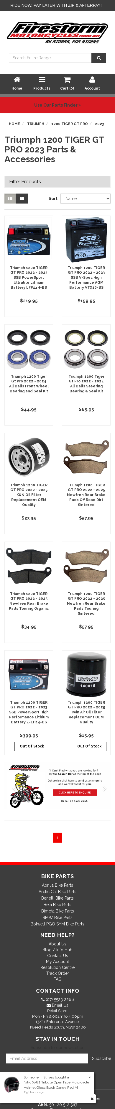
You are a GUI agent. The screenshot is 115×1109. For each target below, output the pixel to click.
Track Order (57, 973)
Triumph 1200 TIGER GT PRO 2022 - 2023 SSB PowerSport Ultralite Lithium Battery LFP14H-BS (28, 278)
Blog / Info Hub (57, 949)
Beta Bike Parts (57, 904)
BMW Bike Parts (57, 917)
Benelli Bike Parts (57, 898)
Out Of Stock (32, 746)
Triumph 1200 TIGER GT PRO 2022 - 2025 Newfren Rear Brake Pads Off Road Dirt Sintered (86, 495)
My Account (57, 961)
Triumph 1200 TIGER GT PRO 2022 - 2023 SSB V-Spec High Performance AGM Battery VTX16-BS (86, 278)
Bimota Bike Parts (57, 911)
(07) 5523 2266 (59, 999)
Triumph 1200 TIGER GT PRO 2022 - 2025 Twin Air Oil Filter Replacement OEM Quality (86, 712)
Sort (52, 198)
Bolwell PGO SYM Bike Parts (57, 924)
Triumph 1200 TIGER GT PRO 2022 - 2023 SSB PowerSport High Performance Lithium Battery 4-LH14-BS (29, 712)
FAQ (58, 979)
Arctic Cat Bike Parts (57, 891)
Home (14, 124)
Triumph (35, 124)
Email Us (59, 1005)
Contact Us (57, 955)
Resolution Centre (57, 967)
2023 (99, 124)
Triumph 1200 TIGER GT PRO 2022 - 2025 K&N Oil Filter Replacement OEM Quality (28, 495)
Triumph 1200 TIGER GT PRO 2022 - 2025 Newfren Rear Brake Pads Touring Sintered (86, 604)
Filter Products (25, 181)
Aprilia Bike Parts (57, 885)
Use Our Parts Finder (57, 105)
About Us (57, 944)
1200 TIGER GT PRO (69, 124)
